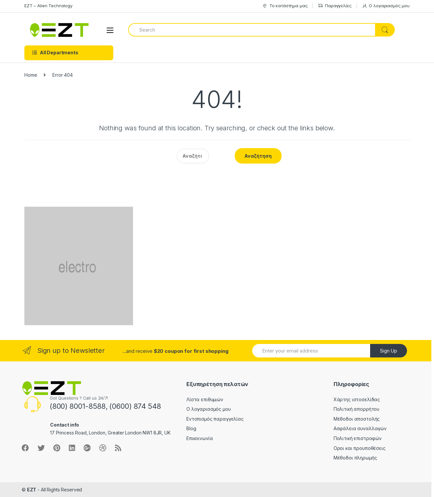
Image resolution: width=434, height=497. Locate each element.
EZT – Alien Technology (48, 5)
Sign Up (388, 350)
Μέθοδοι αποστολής (357, 419)
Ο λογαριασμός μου (386, 6)
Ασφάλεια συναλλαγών (360, 428)
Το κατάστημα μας (285, 6)
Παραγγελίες (334, 6)
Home (30, 75)
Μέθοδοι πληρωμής (355, 457)
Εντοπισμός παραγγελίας (215, 419)
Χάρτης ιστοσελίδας (357, 399)
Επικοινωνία (199, 438)
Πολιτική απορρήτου (356, 409)
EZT (32, 489)
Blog (191, 428)
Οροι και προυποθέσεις (360, 448)
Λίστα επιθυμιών (204, 399)
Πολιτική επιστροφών (358, 438)
